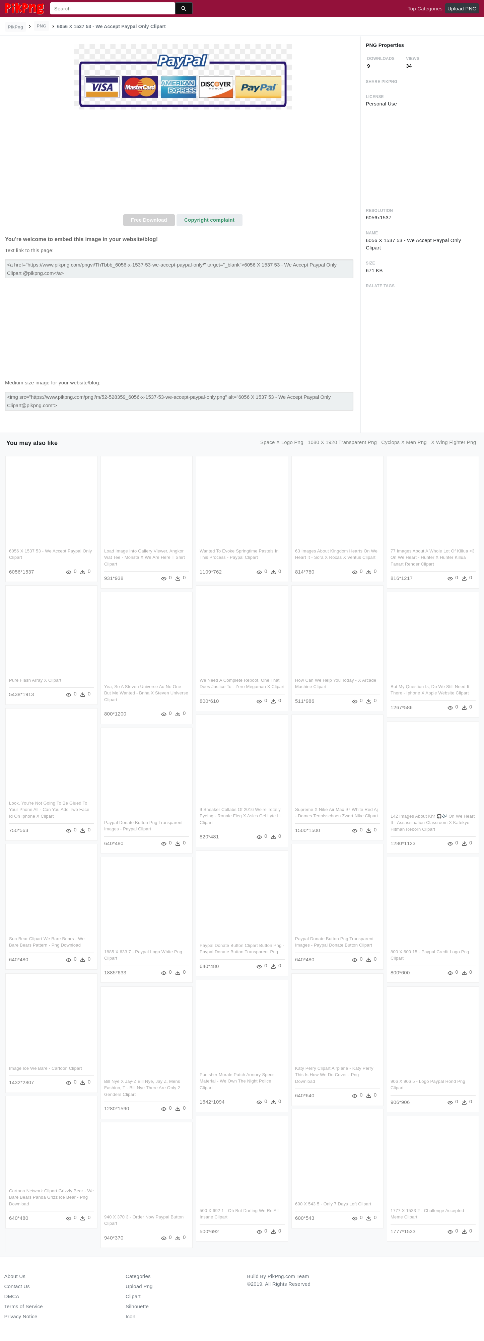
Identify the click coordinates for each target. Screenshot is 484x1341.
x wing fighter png (453, 442)
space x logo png (281, 442)
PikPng (15, 26)
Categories (138, 1276)
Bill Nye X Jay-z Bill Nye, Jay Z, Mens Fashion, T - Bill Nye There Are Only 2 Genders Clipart (142, 1087)
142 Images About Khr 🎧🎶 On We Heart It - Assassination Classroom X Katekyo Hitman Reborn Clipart (432, 822)
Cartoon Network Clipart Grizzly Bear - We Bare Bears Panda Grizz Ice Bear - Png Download (51, 1197)
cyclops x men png (404, 442)
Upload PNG (461, 8)
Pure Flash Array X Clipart (35, 680)
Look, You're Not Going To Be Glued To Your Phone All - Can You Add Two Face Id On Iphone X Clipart (49, 809)
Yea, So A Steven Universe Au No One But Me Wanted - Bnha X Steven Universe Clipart (146, 693)
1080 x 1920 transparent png (342, 442)
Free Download (149, 220)
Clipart (133, 1296)
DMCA (11, 1296)
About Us (15, 1276)
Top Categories (425, 8)
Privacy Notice (21, 1316)
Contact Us (17, 1286)
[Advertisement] (183, 164)
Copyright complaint (209, 220)
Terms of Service (23, 1306)
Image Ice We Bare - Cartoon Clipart (45, 1067)
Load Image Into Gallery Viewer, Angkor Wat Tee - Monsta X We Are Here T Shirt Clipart (144, 557)
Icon (130, 1316)
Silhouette (137, 1306)
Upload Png (139, 1286)
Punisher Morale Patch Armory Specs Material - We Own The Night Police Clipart (270, 1081)
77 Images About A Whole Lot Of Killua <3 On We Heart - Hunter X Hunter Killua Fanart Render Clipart (432, 557)
